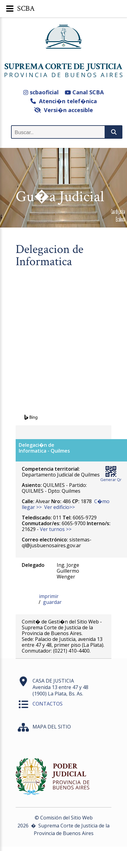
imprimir (49, 596)
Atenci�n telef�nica (63, 101)
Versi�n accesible (63, 110)
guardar (52, 602)
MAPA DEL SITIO (52, 726)
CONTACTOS (48, 703)
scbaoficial (41, 92)
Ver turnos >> (55, 529)
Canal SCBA (84, 92)
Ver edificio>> (59, 507)
